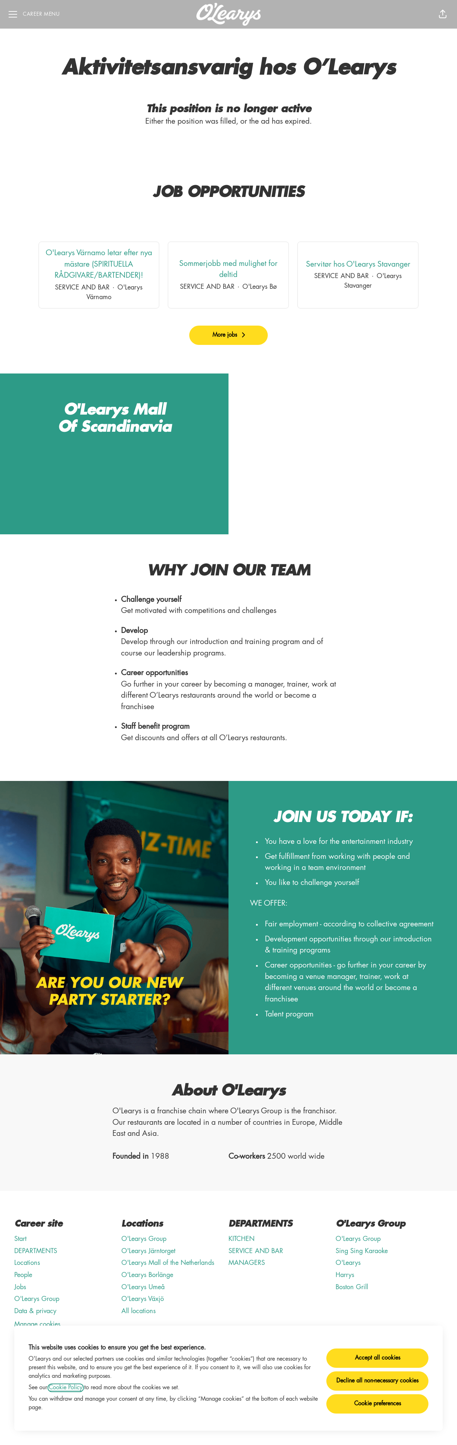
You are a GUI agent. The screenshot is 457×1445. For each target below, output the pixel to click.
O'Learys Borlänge (147, 1275)
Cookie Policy (65, 1388)
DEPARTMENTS (35, 1251)
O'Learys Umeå (143, 1287)
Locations (27, 1263)
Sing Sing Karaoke (362, 1251)
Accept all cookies (377, 1358)
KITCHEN (241, 1239)
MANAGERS (246, 1263)
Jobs (20, 1287)
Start (20, 1239)
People (23, 1275)
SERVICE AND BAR (255, 1251)
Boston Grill (352, 1287)
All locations (138, 1311)
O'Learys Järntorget (148, 1251)
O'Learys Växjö (142, 1299)
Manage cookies (37, 1324)
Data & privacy (35, 1311)
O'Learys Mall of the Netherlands (167, 1263)
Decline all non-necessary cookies (377, 1381)
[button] (443, 14)
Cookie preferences (377, 1404)
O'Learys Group (36, 1299)
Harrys (345, 1275)
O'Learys (348, 1263)
